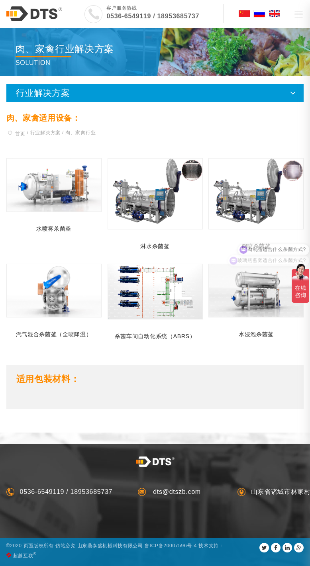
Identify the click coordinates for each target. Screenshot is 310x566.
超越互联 (23, 555)
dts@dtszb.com (176, 491)
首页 (20, 134)
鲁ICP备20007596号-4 (171, 545)
